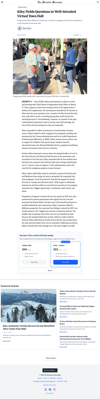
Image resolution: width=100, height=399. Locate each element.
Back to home (50, 358)
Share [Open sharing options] (77, 35)
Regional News (22, 7)
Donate (60, 378)
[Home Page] (50, 2)
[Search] (98, 2)
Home (40, 378)
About (45, 378)
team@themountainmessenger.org (44, 381)
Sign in (50, 270)
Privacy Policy (50, 393)
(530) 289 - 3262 (62, 381)
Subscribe (53, 378)
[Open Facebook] (50, 389)
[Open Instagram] (54, 389)
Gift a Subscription (50, 385)
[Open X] (46, 389)
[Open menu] (2, 2)
